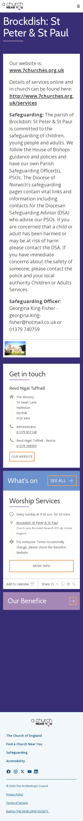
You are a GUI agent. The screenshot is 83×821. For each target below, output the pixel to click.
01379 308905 (26, 446)
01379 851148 (26, 432)
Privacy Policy (14, 794)
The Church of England (24, 735)
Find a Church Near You (24, 744)
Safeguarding (16, 752)
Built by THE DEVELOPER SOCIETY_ (27, 811)
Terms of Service (17, 803)
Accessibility (15, 761)
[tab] (20, 584)
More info (41, 566)
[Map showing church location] (41, 651)
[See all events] (62, 480)
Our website (22, 456)
